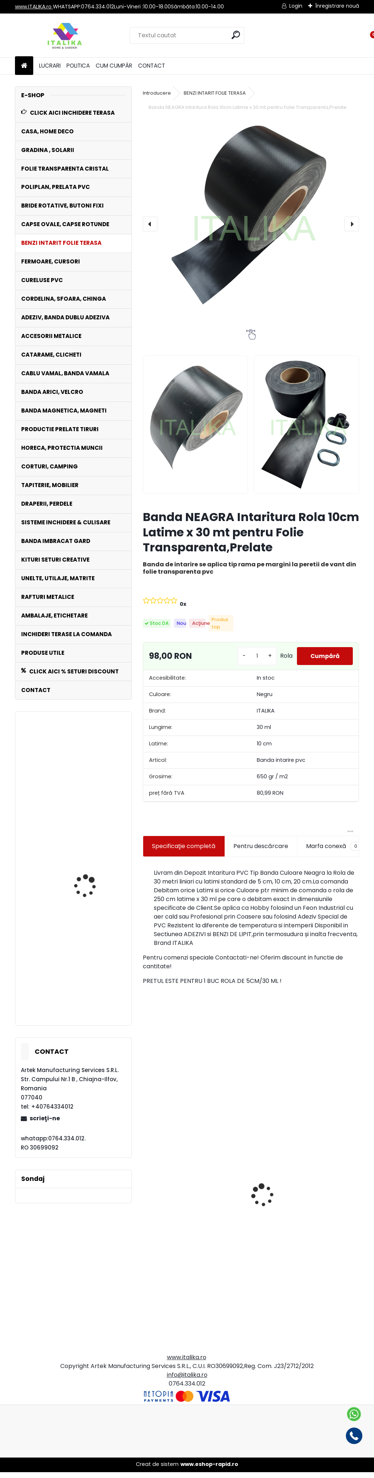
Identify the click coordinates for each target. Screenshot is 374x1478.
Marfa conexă (334, 851)
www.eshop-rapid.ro (209, 1470)
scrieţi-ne (45, 1118)
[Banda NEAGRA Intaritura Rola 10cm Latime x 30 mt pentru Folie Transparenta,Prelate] (251, 223)
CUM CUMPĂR (114, 65)
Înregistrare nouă (337, 6)
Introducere (157, 93)
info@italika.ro (187, 1380)
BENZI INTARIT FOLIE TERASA (215, 93)
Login (295, 6)
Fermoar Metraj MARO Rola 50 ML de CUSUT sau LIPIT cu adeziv (90, 859)
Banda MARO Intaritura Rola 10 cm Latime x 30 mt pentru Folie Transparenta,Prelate (92, 982)
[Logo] (65, 35)
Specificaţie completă (183, 851)
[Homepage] (24, 66)
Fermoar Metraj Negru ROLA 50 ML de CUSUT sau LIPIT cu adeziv (90, 775)
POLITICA (78, 65)
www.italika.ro (186, 1363)
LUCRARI (50, 65)
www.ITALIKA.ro (34, 6)
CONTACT (151, 65)
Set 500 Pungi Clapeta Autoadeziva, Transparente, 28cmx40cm (188, 1264)
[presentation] (150, 224)
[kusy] (255, 659)
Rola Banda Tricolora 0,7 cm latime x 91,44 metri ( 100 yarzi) (303, 1258)
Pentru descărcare (260, 851)
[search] (236, 35)
